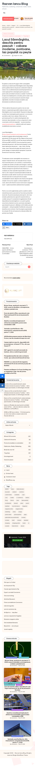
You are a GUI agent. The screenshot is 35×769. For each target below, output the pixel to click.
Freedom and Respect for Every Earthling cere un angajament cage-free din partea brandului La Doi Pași (17, 371)
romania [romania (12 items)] (19, 520)
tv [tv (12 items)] (28, 523)
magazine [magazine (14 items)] (24, 506)
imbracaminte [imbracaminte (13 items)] (25, 500)
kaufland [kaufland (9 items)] (7, 506)
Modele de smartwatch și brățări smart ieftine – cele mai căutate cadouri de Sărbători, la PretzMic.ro (16, 407)
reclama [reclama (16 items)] (23, 517)
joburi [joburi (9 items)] (21, 503)
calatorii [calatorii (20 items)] (14, 492)
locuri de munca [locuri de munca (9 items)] (16, 506)
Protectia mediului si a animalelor (12, 36)
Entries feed (9, 473)
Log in (8, 470)
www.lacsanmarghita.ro (8, 124)
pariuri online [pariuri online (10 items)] (8, 514)
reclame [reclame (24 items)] (7, 520)
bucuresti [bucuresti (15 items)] (7, 492)
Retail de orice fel (9, 450)
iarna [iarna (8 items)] (17, 500)
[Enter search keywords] (17, 267)
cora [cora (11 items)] (6, 497)
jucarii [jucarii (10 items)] (27, 503)
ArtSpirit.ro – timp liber (10, 612)
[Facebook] (7, 224)
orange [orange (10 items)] (20, 511)
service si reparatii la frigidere (12, 616)
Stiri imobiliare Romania (11, 622)
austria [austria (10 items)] (6, 489)
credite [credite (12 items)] (12, 497)
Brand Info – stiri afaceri (11, 626)
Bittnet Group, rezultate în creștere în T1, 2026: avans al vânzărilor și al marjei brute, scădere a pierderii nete (16, 307)
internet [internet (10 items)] (16, 503)
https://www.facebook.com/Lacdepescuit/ (15, 134)
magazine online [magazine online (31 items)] (9, 509)
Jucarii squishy (8, 629)
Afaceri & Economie (10, 436)
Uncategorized (8, 456)
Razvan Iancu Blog (15, 3)
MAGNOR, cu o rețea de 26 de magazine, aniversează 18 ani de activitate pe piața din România (17, 363)
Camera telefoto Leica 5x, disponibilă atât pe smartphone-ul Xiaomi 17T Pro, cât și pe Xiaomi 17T (17, 344)
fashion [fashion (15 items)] (27, 497)
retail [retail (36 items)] (13, 520)
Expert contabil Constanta (12, 592)
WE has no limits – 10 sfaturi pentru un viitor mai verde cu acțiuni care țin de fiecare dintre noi (17, 414)
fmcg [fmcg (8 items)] (6, 500)
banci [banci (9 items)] (12, 489)
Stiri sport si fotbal (9, 582)
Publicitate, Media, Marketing (12, 446)
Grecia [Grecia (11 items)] (12, 500)
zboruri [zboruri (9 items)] (22, 526)
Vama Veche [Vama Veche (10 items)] (15, 526)
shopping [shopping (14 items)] (7, 523)
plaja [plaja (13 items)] (25, 514)
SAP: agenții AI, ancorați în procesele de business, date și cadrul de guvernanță (15, 351)
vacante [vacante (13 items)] (7, 526)
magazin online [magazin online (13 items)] (19, 509)
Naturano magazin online (11, 619)
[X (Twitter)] (17, 224)
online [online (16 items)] (14, 511)
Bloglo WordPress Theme (20, 755)
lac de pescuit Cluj (9, 585)
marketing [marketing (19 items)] (7, 511)
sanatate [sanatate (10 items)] (26, 520)
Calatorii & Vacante (8, 33)
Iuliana (6, 405)
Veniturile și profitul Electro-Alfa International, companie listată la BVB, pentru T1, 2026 (15, 330)
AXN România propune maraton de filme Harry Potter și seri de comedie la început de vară (17, 337)
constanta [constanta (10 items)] (16, 494)
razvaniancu (9, 235)
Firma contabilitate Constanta (13, 602)
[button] (8, 239)
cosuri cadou (16, 278)
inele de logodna (9, 606)
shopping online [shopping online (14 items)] (16, 523)
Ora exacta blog (9, 595)
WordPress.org (10, 480)
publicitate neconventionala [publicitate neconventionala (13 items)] (12, 517)
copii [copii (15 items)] (23, 494)
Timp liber (26, 36)
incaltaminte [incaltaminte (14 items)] (8, 503)
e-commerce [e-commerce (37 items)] (20, 497)
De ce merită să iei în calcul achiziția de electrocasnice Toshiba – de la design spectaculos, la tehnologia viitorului (16, 385)
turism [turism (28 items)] (24, 523)
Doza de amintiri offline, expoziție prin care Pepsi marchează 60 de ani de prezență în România (16, 315)
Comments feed (10, 477)
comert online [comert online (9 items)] (8, 494)
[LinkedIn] (27, 224)
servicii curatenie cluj (10, 609)
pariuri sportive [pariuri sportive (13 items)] (17, 514)
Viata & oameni (8, 460)
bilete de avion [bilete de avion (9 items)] (20, 489)
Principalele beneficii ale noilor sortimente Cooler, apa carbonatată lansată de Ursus (16, 357)
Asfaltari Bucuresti (9, 599)
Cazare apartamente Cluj (11, 589)
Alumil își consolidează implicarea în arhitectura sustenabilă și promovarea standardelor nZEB (15, 322)
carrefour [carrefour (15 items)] (21, 492)
